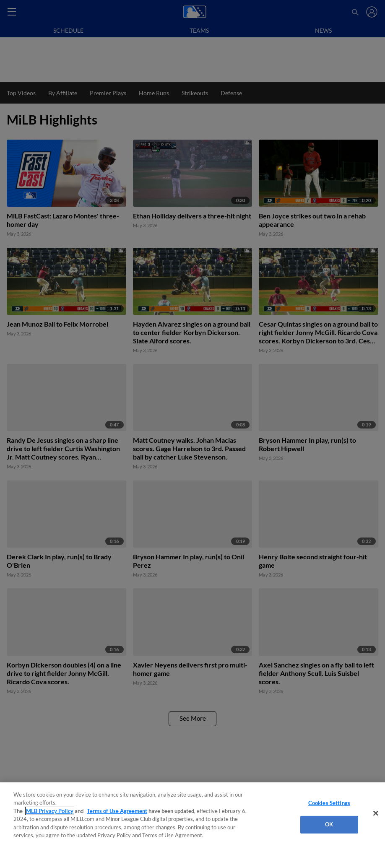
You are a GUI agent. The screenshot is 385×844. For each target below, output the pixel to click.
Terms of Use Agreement (117, 811)
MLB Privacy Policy (49, 811)
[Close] (376, 813)
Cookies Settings (329, 803)
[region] (192, 813)
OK (329, 824)
